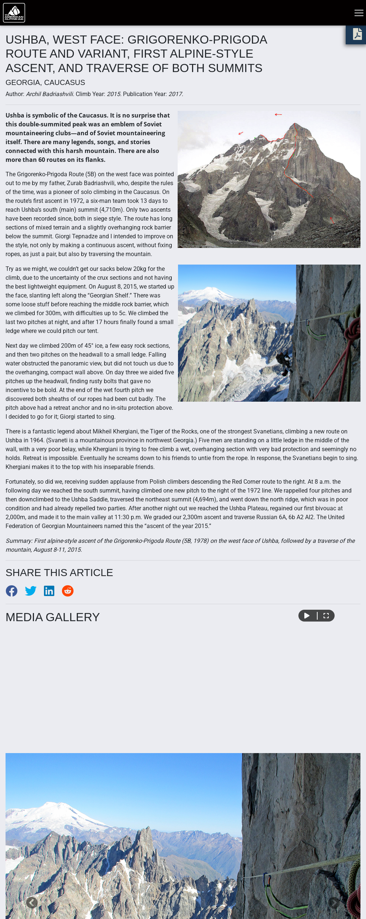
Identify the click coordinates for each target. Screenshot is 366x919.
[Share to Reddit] (70, 593)
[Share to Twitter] (34, 593)
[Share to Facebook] (15, 593)
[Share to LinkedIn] (53, 593)
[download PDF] (357, 36)
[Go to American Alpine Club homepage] (14, 13)
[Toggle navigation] (359, 13)
